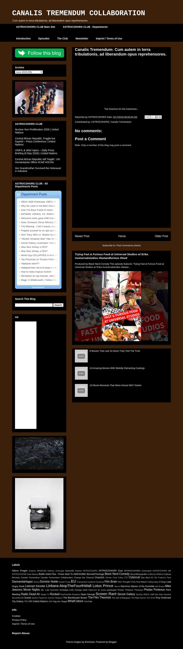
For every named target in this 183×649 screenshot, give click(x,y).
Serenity (139, 594)
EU (73, 581)
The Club (62, 38)
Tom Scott (151, 598)
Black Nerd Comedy (117, 573)
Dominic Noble (49, 581)
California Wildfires (156, 574)
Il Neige (162, 582)
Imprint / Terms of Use (109, 38)
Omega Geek (81, 590)
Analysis (32, 571)
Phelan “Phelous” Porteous (130, 590)
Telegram (59, 598)
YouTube (88, 601)
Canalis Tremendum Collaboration (57, 577)
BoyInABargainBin (138, 574)
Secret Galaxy (126, 594)
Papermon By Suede (97, 590)
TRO (26, 601)
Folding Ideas (152, 582)
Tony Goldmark (163, 597)
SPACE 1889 (148, 594)
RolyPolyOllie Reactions (70, 594)
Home (122, 236)
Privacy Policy (19, 620)
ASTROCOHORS (100, 122)
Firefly (133, 582)
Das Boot (145, 577)
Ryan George (88, 594)
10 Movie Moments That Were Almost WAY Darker (115, 385)
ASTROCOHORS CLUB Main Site (35, 26)
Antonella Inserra (73, 570)
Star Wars (159, 594)
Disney (36, 582)
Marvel (117, 586)
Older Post (161, 236)
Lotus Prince (103, 586)
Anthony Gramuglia (56, 571)
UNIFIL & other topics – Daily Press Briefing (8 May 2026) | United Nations (36, 152)
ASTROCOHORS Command (137, 570)
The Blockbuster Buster (75, 597)
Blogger (113, 642)
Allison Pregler (20, 570)
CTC (126, 578)
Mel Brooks (160, 586)
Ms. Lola (45, 590)
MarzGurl (125, 586)
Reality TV (45, 594)
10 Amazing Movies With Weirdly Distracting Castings (117, 368)
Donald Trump (64, 582)
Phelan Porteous (154, 589)
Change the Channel (84, 577)
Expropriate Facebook (86, 582)
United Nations (40, 601)
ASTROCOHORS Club (110, 570)
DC (152, 578)
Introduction (23, 38)
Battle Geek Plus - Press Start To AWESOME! (62, 574)
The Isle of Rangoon (121, 598)
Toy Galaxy (17, 601)
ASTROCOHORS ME (162, 571)
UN (30, 601)
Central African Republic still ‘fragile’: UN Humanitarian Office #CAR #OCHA (37, 161)
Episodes (44, 38)
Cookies (16, 616)
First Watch (141, 582)
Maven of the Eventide (142, 586)
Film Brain (111, 581)
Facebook (100, 582)
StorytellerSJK (18, 598)
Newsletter (82, 38)
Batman (35, 574)
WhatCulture (75, 601)
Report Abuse (21, 633)
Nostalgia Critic (67, 590)
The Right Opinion (138, 598)
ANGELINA (41, 571)
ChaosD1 (99, 577)
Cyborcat (134, 577)
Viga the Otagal (60, 601)
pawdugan (112, 590)
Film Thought (124, 582)
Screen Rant (106, 594)
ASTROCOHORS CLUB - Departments (85, 26)
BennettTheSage (95, 574)
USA (50, 601)
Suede (27, 597)
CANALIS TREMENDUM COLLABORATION (78, 13)
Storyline (167, 594)
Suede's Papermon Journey (43, 598)
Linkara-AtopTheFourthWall (69, 586)
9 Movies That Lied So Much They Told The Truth (115, 351)
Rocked (55, 594)
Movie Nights (31, 589)
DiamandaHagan (22, 581)
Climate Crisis (111, 578)
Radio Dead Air (30, 594)
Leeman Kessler (35, 586)
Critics (120, 578)
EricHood (89, 642)
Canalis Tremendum (121, 122)
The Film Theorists (99, 597)
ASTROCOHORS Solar (21, 574)
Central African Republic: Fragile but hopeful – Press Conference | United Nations (35, 141)
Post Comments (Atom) (129, 245)
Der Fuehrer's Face (162, 578)
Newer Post (82, 236)
